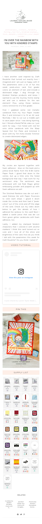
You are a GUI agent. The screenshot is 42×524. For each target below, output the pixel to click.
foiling (7, 32)
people (12, 34)
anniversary (11, 30)
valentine (22, 34)
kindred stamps (30, 32)
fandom (32, 30)
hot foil (16, 32)
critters (23, 30)
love (5, 34)
